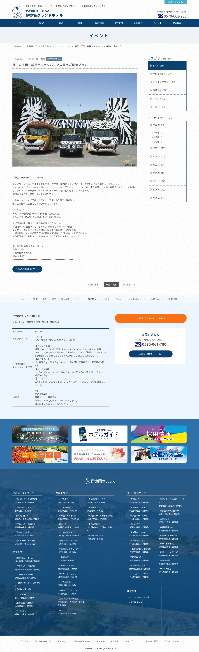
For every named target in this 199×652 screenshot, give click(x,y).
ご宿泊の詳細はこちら (26, 268)
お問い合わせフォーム (150, 353)
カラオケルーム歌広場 (139, 597)
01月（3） (159, 141)
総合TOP (17, 46)
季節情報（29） (161, 90)
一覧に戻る (111, 284)
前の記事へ (95, 284)
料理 (80, 23)
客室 (41, 23)
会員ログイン (174, 2)
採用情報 (101, 641)
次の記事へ (127, 284)
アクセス (119, 23)
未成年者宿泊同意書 (81, 641)
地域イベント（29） (163, 73)
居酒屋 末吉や (136, 602)
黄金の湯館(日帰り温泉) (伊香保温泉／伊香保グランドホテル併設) (71, 601)
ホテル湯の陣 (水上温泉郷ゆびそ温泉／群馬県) (99, 527)
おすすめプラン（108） (164, 82)
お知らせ (105, 299)
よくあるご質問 (151, 641)
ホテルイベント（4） (163, 98)
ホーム (22, 23)
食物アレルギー (171, 641)
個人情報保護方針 (43, 641)
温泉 (61, 23)
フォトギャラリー (137, 299)
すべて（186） (160, 65)
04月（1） (159, 132)
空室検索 (177, 23)
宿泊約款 (62, 641)
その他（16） (159, 106)
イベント (157, 23)
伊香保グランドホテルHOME (41, 46)
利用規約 (115, 641)
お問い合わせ (157, 299)
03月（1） (159, 137)
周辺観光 (138, 23)
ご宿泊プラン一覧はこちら (150, 318)
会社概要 (25, 641)
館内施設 (99, 23)
